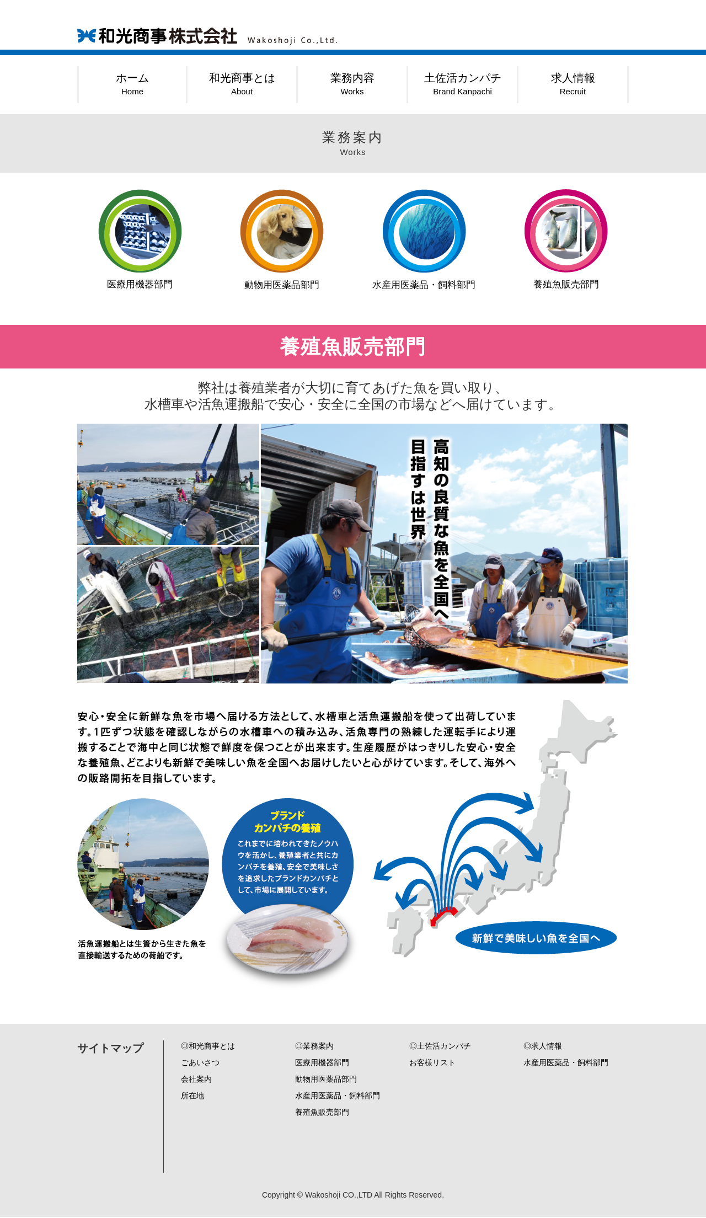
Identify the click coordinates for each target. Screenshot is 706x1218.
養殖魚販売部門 (566, 239)
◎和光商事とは (208, 1047)
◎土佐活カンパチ (440, 1047)
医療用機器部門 (140, 239)
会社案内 (196, 1080)
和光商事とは (242, 84)
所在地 (192, 1096)
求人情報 (573, 84)
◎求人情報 (542, 1047)
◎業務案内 (314, 1047)
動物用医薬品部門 (282, 240)
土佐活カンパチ (462, 84)
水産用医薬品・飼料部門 (424, 240)
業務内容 (352, 84)
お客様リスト (432, 1063)
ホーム (132, 84)
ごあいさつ (200, 1063)
